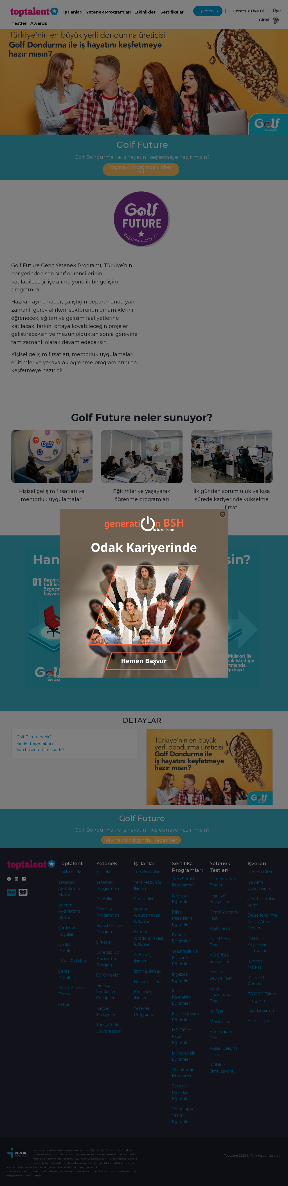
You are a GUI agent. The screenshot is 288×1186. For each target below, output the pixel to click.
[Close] (223, 514)
